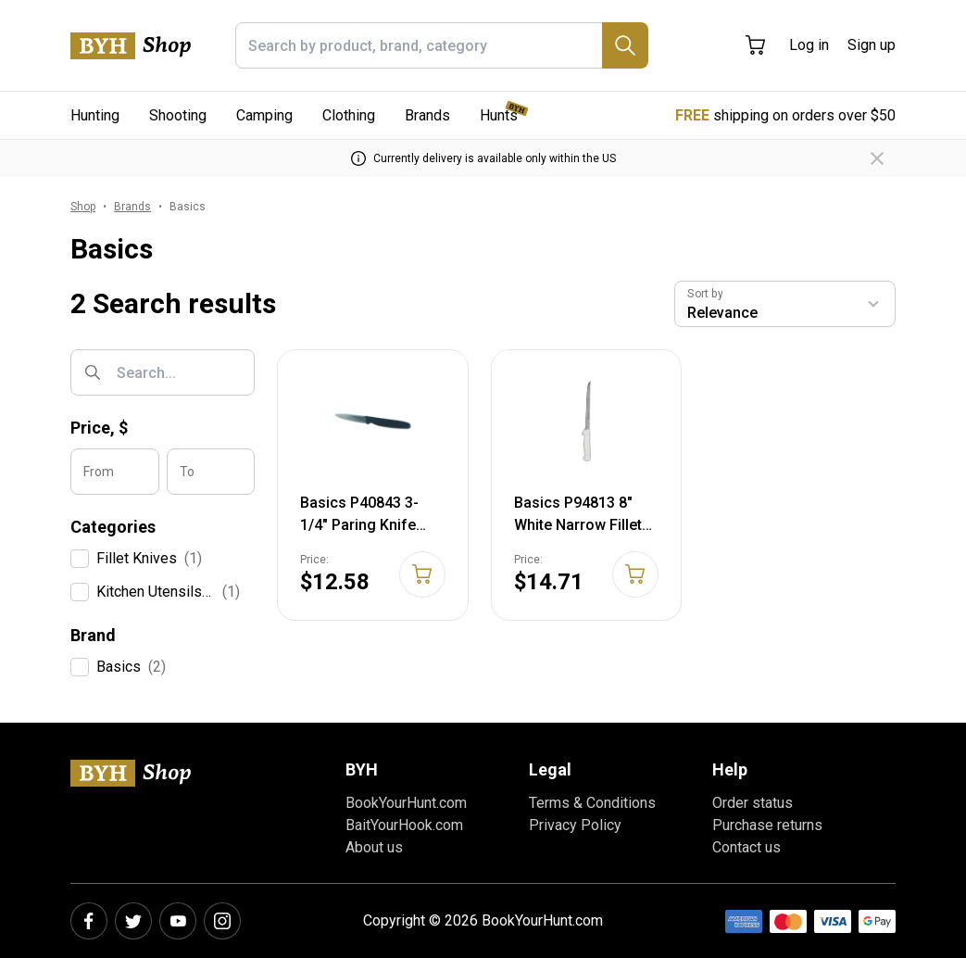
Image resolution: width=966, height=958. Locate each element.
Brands (427, 115)
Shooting (178, 115)
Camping (264, 115)
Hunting (94, 115)
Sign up (871, 45)
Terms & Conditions (592, 803)
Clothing (348, 115)
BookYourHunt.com (406, 803)
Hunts (499, 115)
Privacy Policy (575, 825)
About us (374, 847)
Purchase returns (767, 825)
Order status (752, 803)
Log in (809, 45)
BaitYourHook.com (404, 825)
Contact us (746, 847)
